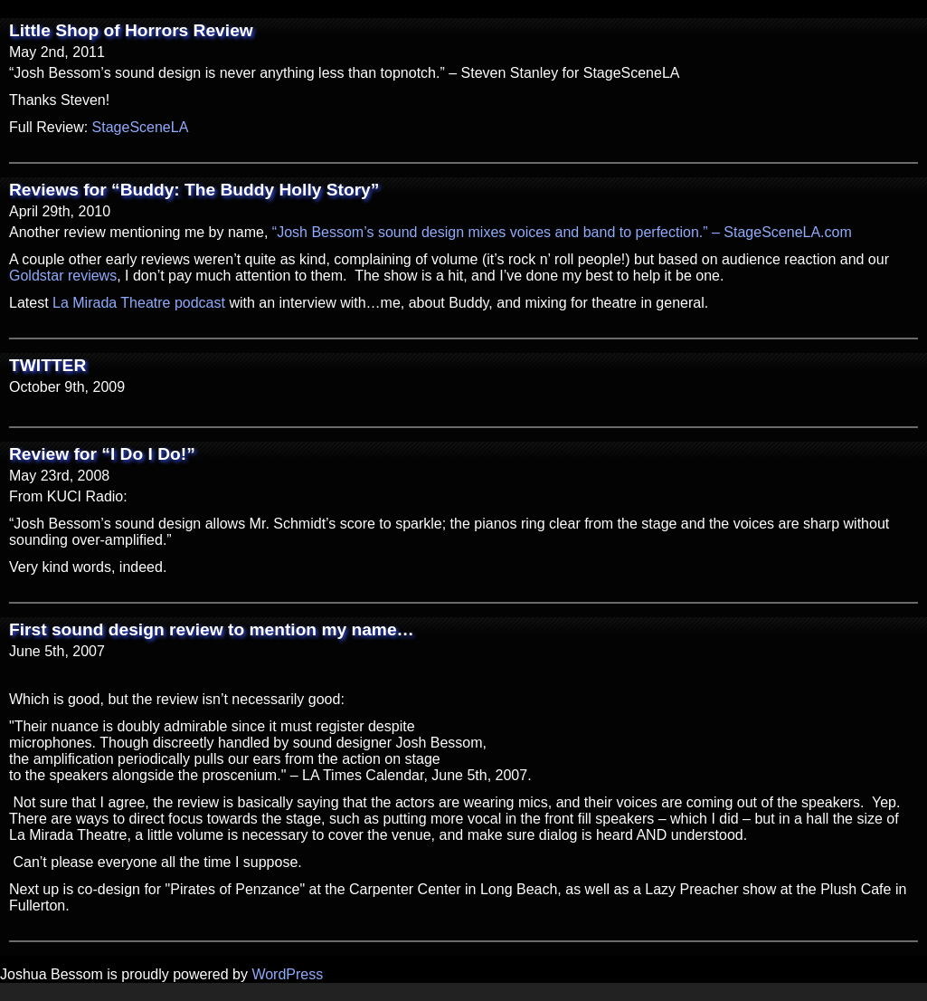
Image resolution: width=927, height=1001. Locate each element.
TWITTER (47, 365)
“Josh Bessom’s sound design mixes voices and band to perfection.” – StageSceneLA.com (562, 232)
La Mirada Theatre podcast (138, 302)
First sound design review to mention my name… (211, 629)
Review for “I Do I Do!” (102, 453)
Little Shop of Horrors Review (131, 30)
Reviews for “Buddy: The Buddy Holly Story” (194, 189)
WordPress (287, 974)
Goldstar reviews (63, 275)
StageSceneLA (140, 127)
